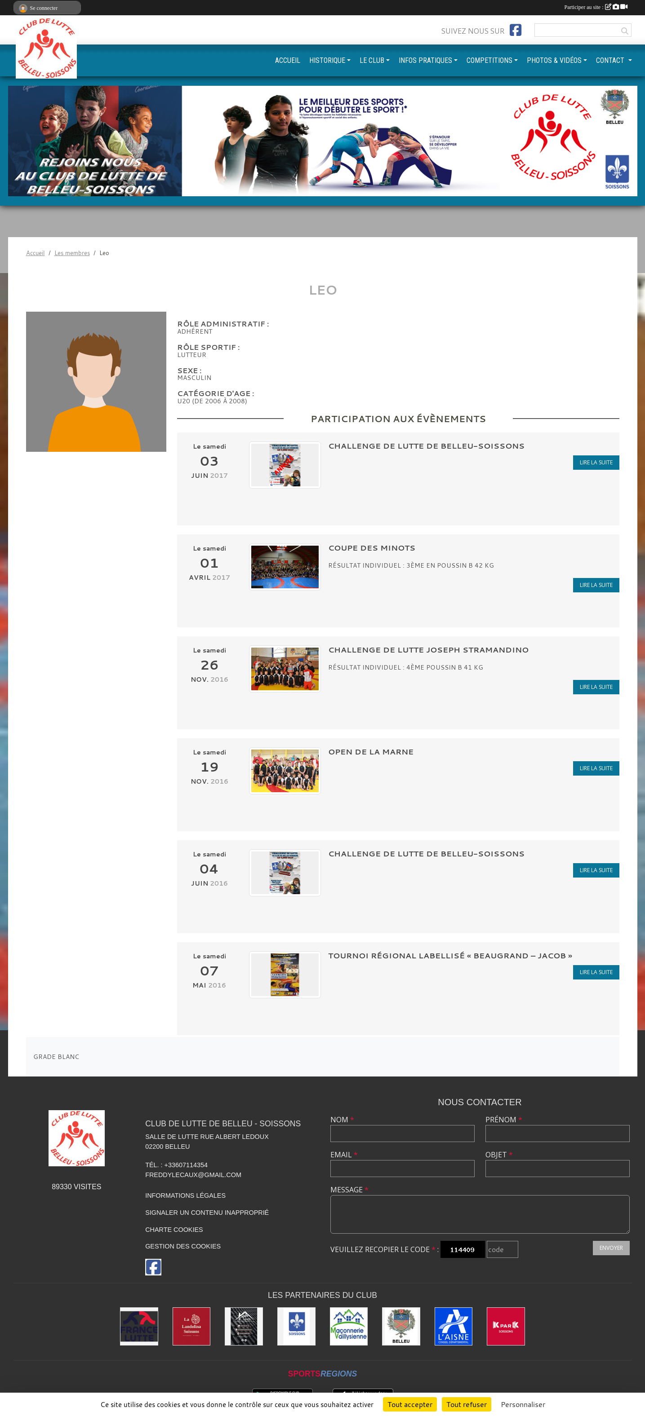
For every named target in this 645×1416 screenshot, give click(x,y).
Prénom (503, 1120)
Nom (342, 1120)
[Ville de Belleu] (401, 1326)
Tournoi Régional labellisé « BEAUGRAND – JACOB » (450, 955)
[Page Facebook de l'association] (515, 30)
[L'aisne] (454, 1326)
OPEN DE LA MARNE (371, 751)
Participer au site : (596, 7)
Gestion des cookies (183, 1246)
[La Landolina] (192, 1326)
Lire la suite (596, 462)
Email (344, 1155)
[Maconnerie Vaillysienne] (349, 1326)
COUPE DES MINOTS (371, 548)
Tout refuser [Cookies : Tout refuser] (466, 1404)
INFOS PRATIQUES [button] (425, 60)
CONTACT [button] (611, 60)
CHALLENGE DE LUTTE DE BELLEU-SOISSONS (426, 446)
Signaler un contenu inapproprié (207, 1212)
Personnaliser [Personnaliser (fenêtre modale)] (523, 1404)
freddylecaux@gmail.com (193, 1174)
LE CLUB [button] (372, 60)
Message (349, 1190)
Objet (499, 1155)
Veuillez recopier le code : (384, 1249)
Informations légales (185, 1195)
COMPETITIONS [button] (489, 60)
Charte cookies (174, 1229)
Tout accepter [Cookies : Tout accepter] (409, 1404)
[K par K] (506, 1326)
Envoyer (611, 1248)
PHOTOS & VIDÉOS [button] (554, 60)
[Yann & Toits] (244, 1326)
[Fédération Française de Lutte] (139, 1326)
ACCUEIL (287, 60)
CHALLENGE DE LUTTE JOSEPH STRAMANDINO (428, 649)
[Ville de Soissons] (296, 1326)
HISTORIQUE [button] (327, 60)
